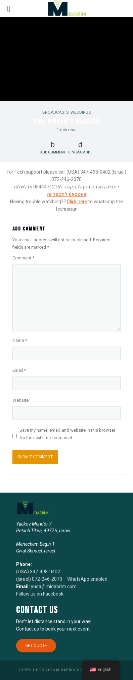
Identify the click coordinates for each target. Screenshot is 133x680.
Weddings (81, 112)
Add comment (52, 152)
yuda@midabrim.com (54, 586)
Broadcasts (55, 112)
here (82, 201)
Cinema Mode (80, 147)
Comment (23, 257)
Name (19, 340)
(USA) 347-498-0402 (38, 571)
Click (72, 201)
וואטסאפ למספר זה (66, 194)
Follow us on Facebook (39, 594)
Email (19, 370)
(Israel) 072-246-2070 (39, 579)
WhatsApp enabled (87, 579)
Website (20, 400)
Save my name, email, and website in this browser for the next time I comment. (67, 434)
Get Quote (36, 645)
